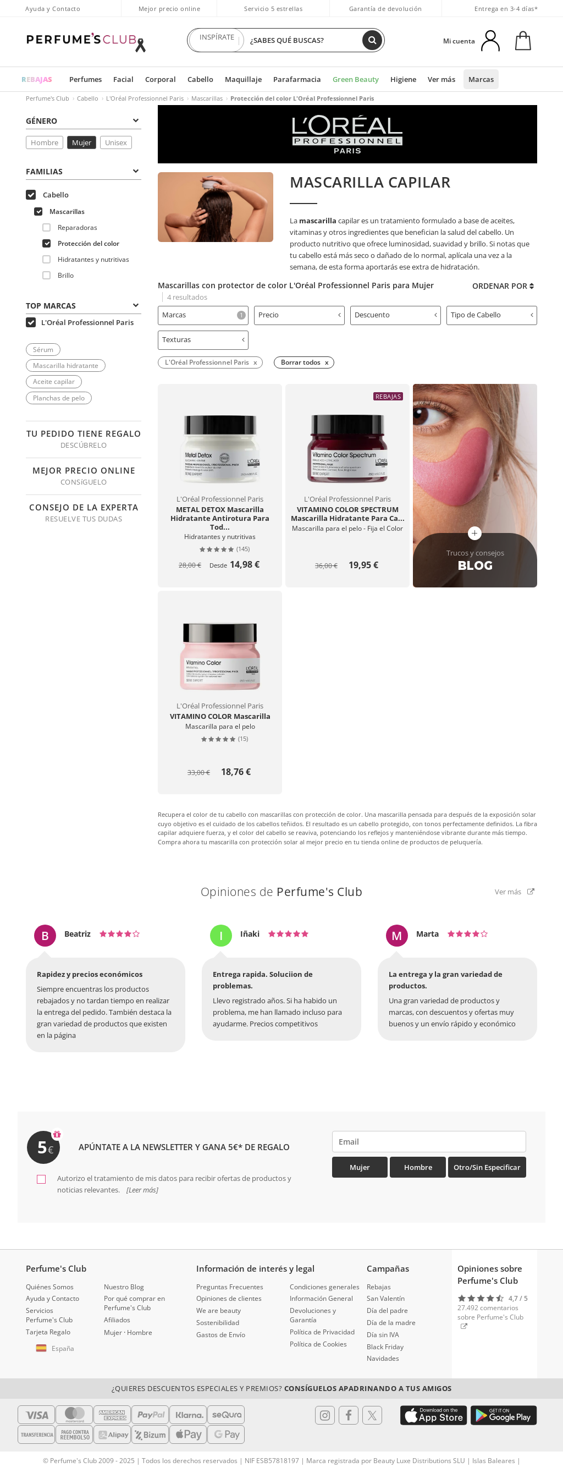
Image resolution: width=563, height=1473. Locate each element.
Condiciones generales (325, 1286)
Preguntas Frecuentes (229, 1286)
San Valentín (386, 1298)
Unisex (116, 142)
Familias (82, 171)
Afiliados (117, 1319)
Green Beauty (356, 79)
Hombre (44, 142)
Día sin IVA (383, 1334)
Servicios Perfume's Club (49, 1315)
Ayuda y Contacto (52, 8)
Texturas (203, 339)
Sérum (43, 349)
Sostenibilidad (217, 1322)
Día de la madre (391, 1322)
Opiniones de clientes (229, 1298)
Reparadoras (69, 227)
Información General (321, 1298)
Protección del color (80, 243)
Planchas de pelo (59, 398)
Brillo (58, 275)
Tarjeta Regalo (48, 1332)
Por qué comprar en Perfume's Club (134, 1303)
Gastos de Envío (220, 1334)
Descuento (396, 315)
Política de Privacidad (322, 1332)
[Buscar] (372, 40)
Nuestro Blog (124, 1286)
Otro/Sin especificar (487, 1167)
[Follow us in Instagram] (325, 1415)
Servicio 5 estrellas (273, 8)
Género (82, 121)
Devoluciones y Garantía (313, 1315)
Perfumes (85, 79)
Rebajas (379, 1286)
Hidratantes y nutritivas (85, 259)
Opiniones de (282, 891)
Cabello (200, 79)
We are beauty (218, 1310)
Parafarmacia (297, 79)
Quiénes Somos (50, 1286)
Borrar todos (301, 362)
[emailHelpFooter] (429, 1141)
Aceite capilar (54, 381)
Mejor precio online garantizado (170, 14)
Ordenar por (503, 286)
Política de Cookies (318, 1344)
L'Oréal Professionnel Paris (145, 98)
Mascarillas (207, 98)
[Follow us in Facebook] (348, 1415)
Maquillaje (243, 79)
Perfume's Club (47, 98)
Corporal (160, 79)
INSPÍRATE (216, 40)
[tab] (203, 315)
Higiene (403, 79)
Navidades (383, 1358)
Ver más (441, 79)
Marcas (481, 79)
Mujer (81, 142)
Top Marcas (82, 305)
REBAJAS (36, 79)
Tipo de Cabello (492, 315)
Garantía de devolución (385, 8)
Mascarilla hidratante (65, 365)
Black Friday (385, 1346)
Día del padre (387, 1310)
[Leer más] (141, 1190)
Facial (123, 79)
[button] (56, 1348)
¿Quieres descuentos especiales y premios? (282, 1388)
